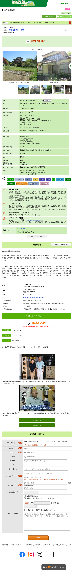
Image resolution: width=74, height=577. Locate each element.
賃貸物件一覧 (37, 425)
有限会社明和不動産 (17, 30)
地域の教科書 (21, 228)
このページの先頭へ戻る (61, 244)
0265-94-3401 (37, 325)
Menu (63, 3)
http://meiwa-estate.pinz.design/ (33, 297)
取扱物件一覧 (37, 420)
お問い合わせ (49, 16)
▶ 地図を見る (47, 100)
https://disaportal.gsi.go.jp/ (34, 220)
